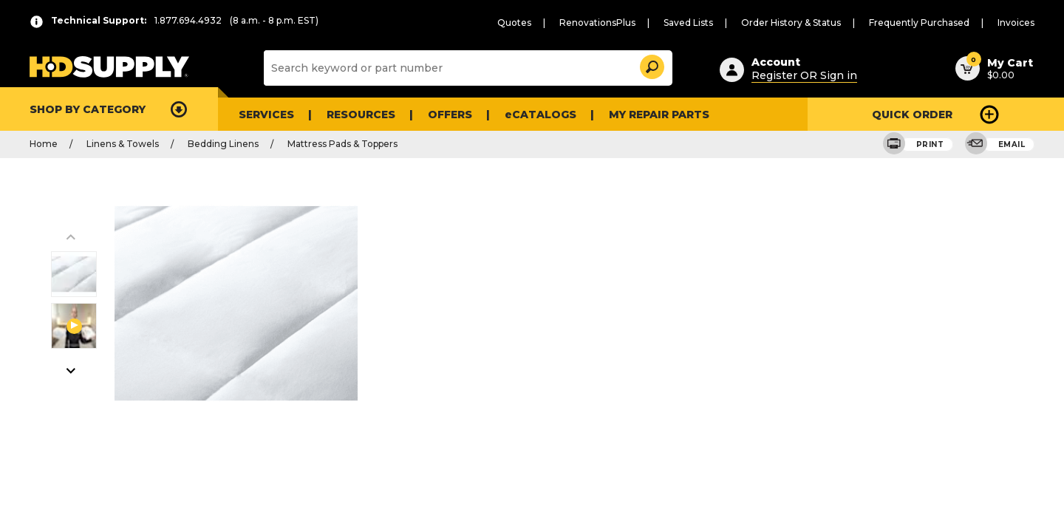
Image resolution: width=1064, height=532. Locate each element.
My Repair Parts (637, 114)
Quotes (557, 23)
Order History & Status (814, 23)
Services (265, 114)
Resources (356, 114)
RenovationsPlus (634, 23)
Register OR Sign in (797, 73)
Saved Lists (718, 23)
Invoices (1018, 23)
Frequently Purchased (930, 23)
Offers (442, 114)
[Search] (466, 68)
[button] (651, 65)
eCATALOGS (527, 114)
